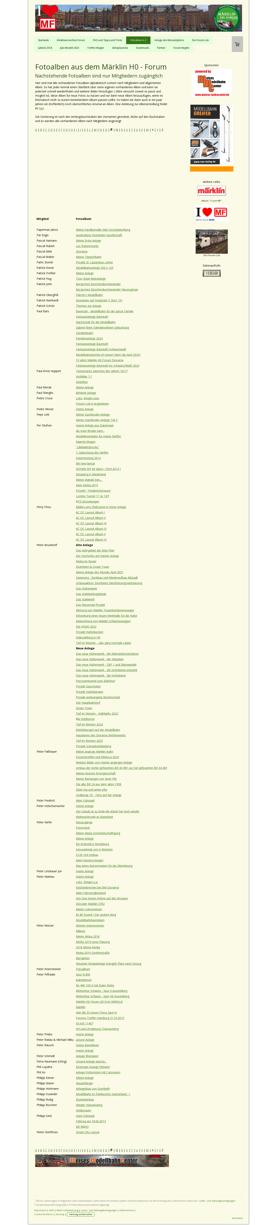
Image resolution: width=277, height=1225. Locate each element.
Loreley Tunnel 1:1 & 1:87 (92, 496)
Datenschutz (127, 1210)
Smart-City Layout (87, 1132)
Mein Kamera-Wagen (89, 860)
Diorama (81, 251)
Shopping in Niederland (91, 474)
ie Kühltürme (86, 719)
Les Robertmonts (87, 246)
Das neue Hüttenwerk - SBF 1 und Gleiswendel (106, 664)
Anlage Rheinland (87, 1056)
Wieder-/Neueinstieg (89, 1105)
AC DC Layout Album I (90, 512)
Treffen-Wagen (95, 48)
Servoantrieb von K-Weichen (94, 849)
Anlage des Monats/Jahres (169, 40)
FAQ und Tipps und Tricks (107, 40)
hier (41, 108)
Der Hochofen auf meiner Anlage (97, 556)
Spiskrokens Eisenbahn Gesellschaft (99, 235)
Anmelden (237, 1218)
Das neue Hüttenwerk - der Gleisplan (100, 659)
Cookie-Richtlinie (43, 1214)
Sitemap (59, 1214)
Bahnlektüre (84, 980)
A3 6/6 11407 (84, 1023)
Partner (161, 48)
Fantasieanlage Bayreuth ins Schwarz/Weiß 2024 (107, 365)
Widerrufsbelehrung (67, 1210)
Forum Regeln (181, 48)
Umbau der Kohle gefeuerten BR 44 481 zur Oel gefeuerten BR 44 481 (121, 768)
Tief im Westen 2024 (89, 724)
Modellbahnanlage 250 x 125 (94, 268)
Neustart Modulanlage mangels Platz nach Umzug (108, 963)
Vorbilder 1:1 (84, 376)
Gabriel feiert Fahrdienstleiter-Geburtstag (102, 327)
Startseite (43, 40)
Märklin (80, 1007)
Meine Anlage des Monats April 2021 (100, 572)
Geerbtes (82, 382)
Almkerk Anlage (86, 393)
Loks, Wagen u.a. (87, 882)
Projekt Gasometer (88, 686)
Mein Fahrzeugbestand (91, 893)
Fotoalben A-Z (138, 40)
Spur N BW (83, 974)
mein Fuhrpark (85, 1116)
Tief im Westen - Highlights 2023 (97, 713)
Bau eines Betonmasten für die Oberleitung (104, 866)
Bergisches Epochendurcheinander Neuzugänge (107, 289)
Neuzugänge (84, 822)
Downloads (142, 48)
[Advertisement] (102, 166)
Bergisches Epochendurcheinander (98, 284)
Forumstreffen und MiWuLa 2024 (97, 757)
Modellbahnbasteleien (90, 920)
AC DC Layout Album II (91, 518)
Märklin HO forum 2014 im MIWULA (99, 1002)
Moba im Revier (86, 561)
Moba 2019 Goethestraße (93, 953)
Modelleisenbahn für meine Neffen (98, 436)
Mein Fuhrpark (85, 800)
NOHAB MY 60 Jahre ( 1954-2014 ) (98, 469)
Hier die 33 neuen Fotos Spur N (96, 1012)
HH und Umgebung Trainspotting (97, 1029)
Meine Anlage (85, 273)
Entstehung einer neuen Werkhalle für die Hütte (106, 616)
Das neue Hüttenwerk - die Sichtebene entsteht (106, 670)
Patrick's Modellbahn (89, 295)
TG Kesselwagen (88, 501)
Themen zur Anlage (88, 306)
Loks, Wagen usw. (87, 398)
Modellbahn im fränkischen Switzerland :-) (103, 1094)
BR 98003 (82, 1127)
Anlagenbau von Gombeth (93, 1088)
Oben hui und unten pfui (91, 789)
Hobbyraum (83, 1110)
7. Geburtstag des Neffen (92, 452)
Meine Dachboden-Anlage (93, 414)
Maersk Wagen (85, 442)
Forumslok (83, 828)
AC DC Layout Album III (91, 523)
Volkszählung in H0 (88, 637)
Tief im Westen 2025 (89, 741)
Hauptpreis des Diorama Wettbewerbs (101, 735)
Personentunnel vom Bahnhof (95, 681)
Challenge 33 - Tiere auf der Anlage (99, 795)
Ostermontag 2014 (88, 458)
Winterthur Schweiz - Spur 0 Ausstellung (101, 991)
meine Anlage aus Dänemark (94, 425)
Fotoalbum (83, 969)
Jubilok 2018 (45, 48)
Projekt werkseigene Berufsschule (98, 697)
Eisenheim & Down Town (92, 567)
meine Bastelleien (87, 1045)
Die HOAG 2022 (86, 626)
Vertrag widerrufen (80, 1214)
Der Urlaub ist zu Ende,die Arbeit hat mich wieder (107, 811)
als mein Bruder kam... (90, 431)
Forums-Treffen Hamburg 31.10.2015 (100, 1018)
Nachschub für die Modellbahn (96, 322)
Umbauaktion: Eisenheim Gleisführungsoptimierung (109, 583)
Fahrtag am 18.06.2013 (91, 1121)
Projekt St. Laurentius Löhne (94, 262)
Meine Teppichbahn (88, 257)
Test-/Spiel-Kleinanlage (91, 278)
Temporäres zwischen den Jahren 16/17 (102, 371)
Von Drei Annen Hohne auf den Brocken (102, 898)
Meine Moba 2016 (88, 936)
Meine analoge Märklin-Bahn (94, 751)
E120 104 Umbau (87, 855)
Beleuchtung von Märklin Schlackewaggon (103, 621)
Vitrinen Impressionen (90, 925)
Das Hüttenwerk (86, 588)
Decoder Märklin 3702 (90, 904)
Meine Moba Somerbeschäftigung (98, 833)
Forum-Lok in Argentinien (92, 404)
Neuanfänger (84, 1083)
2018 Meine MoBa (88, 947)
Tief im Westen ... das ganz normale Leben (103, 643)
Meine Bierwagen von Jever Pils (96, 779)
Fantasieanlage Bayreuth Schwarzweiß (101, 349)
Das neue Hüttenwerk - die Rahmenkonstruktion (107, 654)
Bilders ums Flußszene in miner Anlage (101, 507)
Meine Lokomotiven (89, 909)
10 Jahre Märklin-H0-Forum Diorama (99, 360)
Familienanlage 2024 (89, 338)
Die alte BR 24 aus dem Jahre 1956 (98, 784)
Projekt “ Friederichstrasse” (93, 490)
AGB (51, 1210)
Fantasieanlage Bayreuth (92, 317)
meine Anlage (85, 409)
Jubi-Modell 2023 (69, 48)
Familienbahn (84, 333)
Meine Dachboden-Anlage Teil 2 (97, 420)
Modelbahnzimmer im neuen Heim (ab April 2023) (108, 355)
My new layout (85, 463)
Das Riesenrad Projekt (90, 605)
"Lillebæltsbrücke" (87, 447)
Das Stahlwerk (85, 599)
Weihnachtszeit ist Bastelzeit (94, 817)
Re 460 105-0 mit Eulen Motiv (95, 985)
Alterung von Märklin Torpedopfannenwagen (105, 610)
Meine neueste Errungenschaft (96, 773)
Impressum (40, 1210)
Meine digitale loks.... (89, 480)
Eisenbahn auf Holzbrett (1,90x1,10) (99, 300)
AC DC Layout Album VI (91, 539)
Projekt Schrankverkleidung (93, 746)
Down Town (84, 708)
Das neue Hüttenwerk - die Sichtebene (101, 675)
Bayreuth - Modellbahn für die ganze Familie (104, 311)
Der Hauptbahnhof (88, 703)
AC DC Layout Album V (91, 534)
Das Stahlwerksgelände (91, 594)
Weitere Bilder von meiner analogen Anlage (104, 762)
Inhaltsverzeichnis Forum (71, 40)
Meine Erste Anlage (88, 240)
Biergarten (83, 958)
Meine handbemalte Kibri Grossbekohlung (103, 230)
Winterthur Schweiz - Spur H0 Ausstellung (102, 996)
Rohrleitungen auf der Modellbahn (98, 730)
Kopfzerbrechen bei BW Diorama (97, 887)
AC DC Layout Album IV (91, 529)
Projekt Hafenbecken (89, 632)
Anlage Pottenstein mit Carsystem (98, 1072)
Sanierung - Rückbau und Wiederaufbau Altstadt (107, 577)
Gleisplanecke (120, 48)
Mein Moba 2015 (87, 485)
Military (80, 931)
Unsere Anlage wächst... (91, 1061)
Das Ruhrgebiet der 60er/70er (95, 550)
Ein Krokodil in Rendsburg (92, 844)
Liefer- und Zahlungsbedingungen (217, 1200)
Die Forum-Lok (200, 40)
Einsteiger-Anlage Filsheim (93, 1067)
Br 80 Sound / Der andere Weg (96, 915)
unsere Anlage (85, 1040)
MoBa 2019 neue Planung (93, 942)
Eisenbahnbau (85, 1099)
